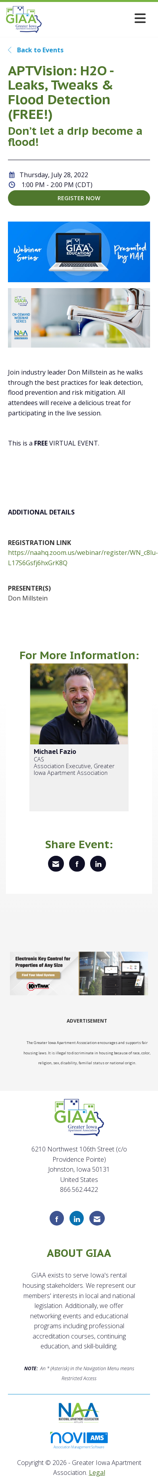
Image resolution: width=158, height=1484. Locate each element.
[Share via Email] (56, 864)
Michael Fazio (55, 751)
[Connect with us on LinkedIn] (76, 1218)
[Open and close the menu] (96, 18)
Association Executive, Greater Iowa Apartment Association (74, 769)
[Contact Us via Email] (97, 1218)
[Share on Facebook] (77, 864)
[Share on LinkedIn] (98, 864)
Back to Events (36, 50)
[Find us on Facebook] (57, 1218)
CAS (39, 759)
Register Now (79, 198)
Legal (97, 1472)
